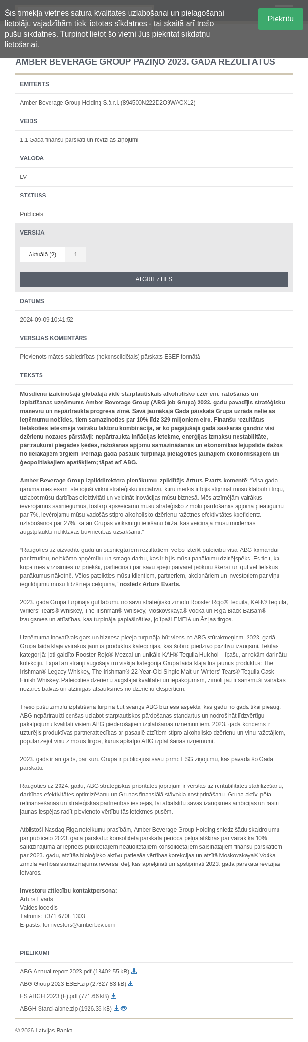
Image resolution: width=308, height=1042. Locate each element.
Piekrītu (281, 19)
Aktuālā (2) (42, 254)
